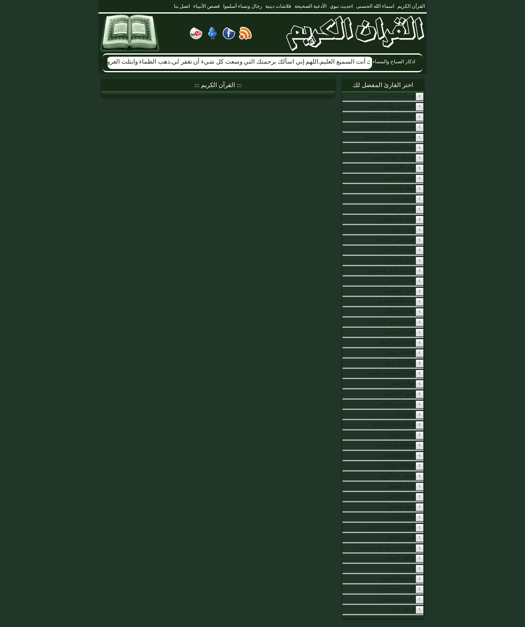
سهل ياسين (402, 506)
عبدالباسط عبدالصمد (391, 95)
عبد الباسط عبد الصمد (390, 116)
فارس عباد (403, 198)
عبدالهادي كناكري (396, 444)
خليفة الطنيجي (398, 455)
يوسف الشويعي (397, 578)
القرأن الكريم (411, 6)
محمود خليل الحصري (392, 270)
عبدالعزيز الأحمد (397, 239)
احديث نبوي (341, 6)
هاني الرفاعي (400, 393)
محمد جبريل (401, 434)
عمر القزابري (400, 331)
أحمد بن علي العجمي (391, 106)
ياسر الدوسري (399, 260)
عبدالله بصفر (400, 352)
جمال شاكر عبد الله (393, 424)
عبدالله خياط (400, 465)
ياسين (408, 568)
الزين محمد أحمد (396, 588)
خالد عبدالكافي (398, 219)
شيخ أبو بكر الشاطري (391, 527)
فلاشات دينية (278, 6)
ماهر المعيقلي (399, 167)
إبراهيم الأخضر (398, 249)
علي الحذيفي (400, 280)
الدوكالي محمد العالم (391, 373)
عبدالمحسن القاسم (393, 321)
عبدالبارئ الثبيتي (396, 342)
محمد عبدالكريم (397, 475)
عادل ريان (404, 229)
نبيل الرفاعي (400, 496)
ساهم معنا (403, 609)
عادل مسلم (402, 485)
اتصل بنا (182, 6)
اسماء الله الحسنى (375, 6)
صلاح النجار (402, 383)
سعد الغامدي (400, 188)
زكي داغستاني (399, 598)
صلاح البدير (402, 516)
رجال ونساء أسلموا (242, 6)
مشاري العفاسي (396, 208)
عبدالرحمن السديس (392, 147)
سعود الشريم (400, 178)
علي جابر (405, 414)
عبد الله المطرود (396, 301)
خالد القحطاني (398, 311)
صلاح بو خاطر (400, 362)
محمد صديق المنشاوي (390, 126)
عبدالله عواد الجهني (393, 157)
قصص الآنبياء (206, 6)
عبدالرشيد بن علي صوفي (386, 547)
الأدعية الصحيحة (310, 6)
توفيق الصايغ (400, 557)
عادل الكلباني (400, 290)
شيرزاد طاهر (400, 537)
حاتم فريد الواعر (396, 403)
